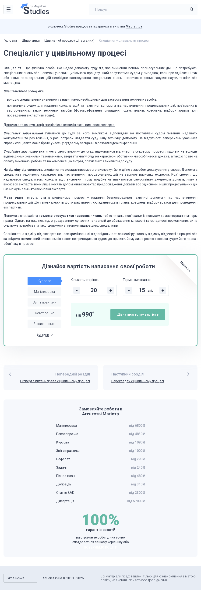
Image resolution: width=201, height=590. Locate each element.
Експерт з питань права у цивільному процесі (55, 381)
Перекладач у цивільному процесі (137, 381)
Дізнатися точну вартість (138, 314)
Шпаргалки (31, 40)
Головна (10, 40)
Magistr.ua (134, 26)
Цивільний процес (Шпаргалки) (69, 40)
